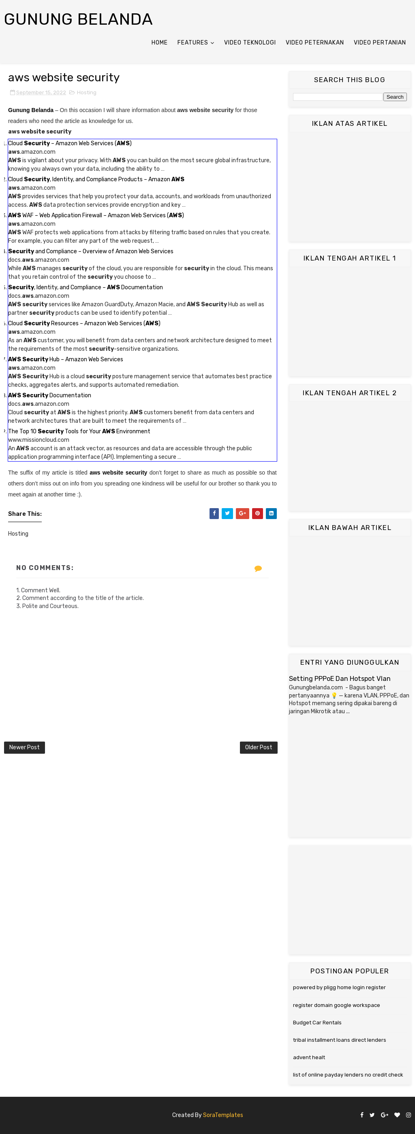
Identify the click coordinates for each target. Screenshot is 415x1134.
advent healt (309, 1057)
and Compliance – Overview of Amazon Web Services (90, 251)
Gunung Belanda (78, 19)
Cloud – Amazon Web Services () (70, 143)
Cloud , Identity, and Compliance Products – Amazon (96, 179)
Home (160, 42)
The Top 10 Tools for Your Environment (79, 431)
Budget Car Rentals (317, 1023)
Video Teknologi (250, 42)
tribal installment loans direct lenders (339, 1040)
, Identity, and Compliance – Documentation (85, 287)
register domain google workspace (336, 1005)
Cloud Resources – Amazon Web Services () (84, 323)
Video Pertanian (380, 42)
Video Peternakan (315, 42)
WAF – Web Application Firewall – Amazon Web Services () (96, 215)
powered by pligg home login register (339, 987)
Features (193, 42)
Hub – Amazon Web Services (65, 359)
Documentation (49, 395)
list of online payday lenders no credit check (348, 1075)
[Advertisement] (350, 186)
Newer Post (24, 747)
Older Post (258, 747)
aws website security (118, 472)
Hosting (86, 92)
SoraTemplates (223, 1115)
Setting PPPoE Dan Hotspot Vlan (340, 679)
